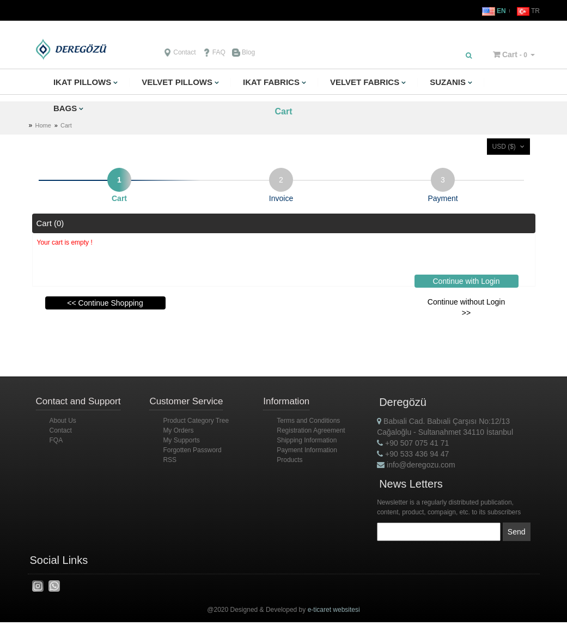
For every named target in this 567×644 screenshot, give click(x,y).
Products (289, 460)
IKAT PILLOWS (82, 82)
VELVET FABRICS (364, 82)
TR (528, 11)
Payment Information (307, 450)
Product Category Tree (196, 420)
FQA (56, 440)
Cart (509, 54)
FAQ (214, 52)
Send (517, 531)
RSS (169, 460)
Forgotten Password (192, 450)
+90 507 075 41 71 (413, 443)
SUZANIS (448, 82)
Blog (243, 52)
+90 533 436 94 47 (413, 453)
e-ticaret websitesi (334, 609)
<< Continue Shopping (105, 303)
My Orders (178, 430)
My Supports (181, 440)
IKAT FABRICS (271, 82)
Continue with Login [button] (466, 281)
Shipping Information (307, 440)
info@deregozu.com (416, 464)
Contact (179, 52)
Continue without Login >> (466, 307)
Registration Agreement (311, 430)
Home (43, 125)
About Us (63, 420)
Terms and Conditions (308, 420)
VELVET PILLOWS (177, 82)
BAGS (65, 108)
